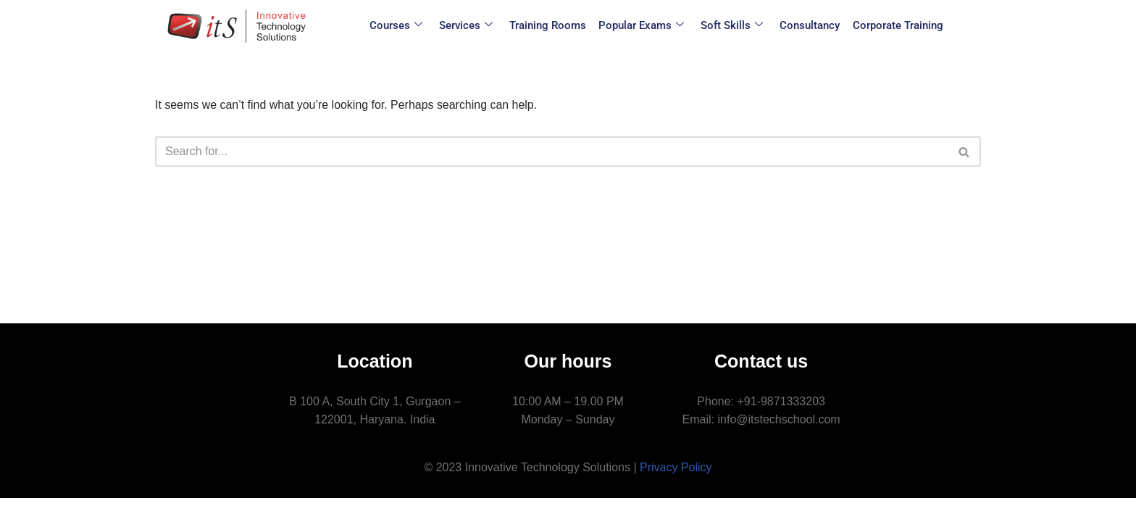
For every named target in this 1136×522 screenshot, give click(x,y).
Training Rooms (549, 25)
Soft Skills (731, 26)
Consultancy (807, 25)
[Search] (551, 151)
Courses (401, 26)
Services (469, 26)
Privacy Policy (676, 490)
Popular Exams (642, 26)
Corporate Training (893, 25)
